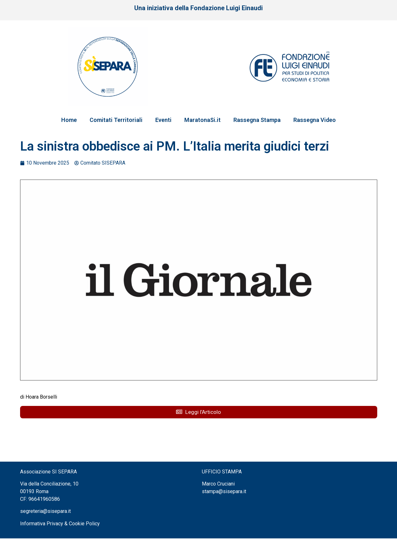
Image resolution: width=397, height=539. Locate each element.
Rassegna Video (314, 120)
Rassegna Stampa (257, 120)
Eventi (163, 120)
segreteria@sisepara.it (45, 512)
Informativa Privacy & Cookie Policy (60, 524)
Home (69, 120)
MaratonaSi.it (202, 120)
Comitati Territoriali (116, 120)
